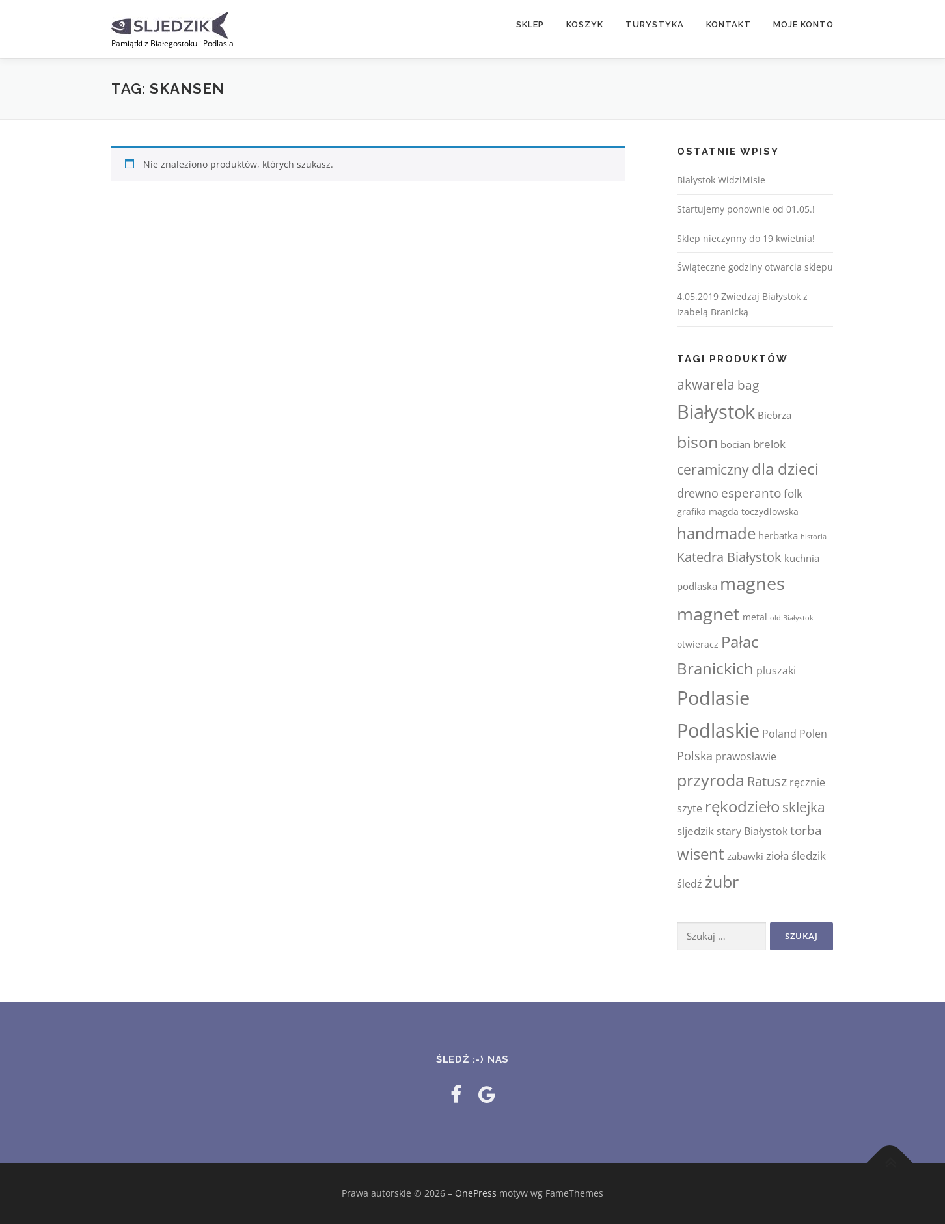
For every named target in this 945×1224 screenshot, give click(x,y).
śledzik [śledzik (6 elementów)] (808, 855)
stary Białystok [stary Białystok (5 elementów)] (752, 831)
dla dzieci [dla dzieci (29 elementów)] (785, 468)
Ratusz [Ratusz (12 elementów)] (767, 781)
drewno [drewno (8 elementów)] (698, 493)
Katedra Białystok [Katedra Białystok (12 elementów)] (729, 557)
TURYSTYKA (654, 24)
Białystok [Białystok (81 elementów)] (716, 412)
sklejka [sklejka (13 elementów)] (803, 807)
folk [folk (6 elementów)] (793, 493)
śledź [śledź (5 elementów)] (689, 884)
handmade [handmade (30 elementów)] (716, 533)
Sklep (530, 24)
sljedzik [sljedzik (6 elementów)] (695, 830)
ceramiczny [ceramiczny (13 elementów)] (713, 469)
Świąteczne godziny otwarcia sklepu (755, 267)
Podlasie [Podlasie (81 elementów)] (713, 698)
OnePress (476, 1193)
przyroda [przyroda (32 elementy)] (711, 780)
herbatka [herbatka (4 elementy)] (778, 535)
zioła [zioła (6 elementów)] (777, 855)
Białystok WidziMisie (721, 180)
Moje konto (803, 24)
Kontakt (728, 24)
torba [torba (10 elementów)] (806, 830)
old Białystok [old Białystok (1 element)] (792, 617)
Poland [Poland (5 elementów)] (779, 733)
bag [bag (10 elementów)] (748, 384)
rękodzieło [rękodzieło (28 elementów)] (742, 806)
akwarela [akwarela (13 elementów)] (706, 384)
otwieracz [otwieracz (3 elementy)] (698, 644)
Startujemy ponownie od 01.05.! (746, 209)
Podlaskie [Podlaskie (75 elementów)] (718, 730)
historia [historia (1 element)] (814, 536)
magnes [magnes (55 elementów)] (752, 583)
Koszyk (584, 24)
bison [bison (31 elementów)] (697, 442)
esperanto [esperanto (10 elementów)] (751, 492)
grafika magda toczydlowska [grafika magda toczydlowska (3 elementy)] (738, 511)
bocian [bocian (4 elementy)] (735, 444)
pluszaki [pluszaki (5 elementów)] (776, 670)
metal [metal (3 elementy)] (755, 617)
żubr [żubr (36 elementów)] (722, 881)
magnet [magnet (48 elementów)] (708, 614)
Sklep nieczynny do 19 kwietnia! (746, 238)
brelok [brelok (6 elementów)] (769, 443)
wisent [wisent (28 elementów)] (700, 853)
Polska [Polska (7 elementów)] (695, 756)
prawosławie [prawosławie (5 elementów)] (745, 756)
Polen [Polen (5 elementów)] (813, 733)
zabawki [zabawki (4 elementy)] (745, 855)
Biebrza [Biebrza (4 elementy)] (774, 414)
